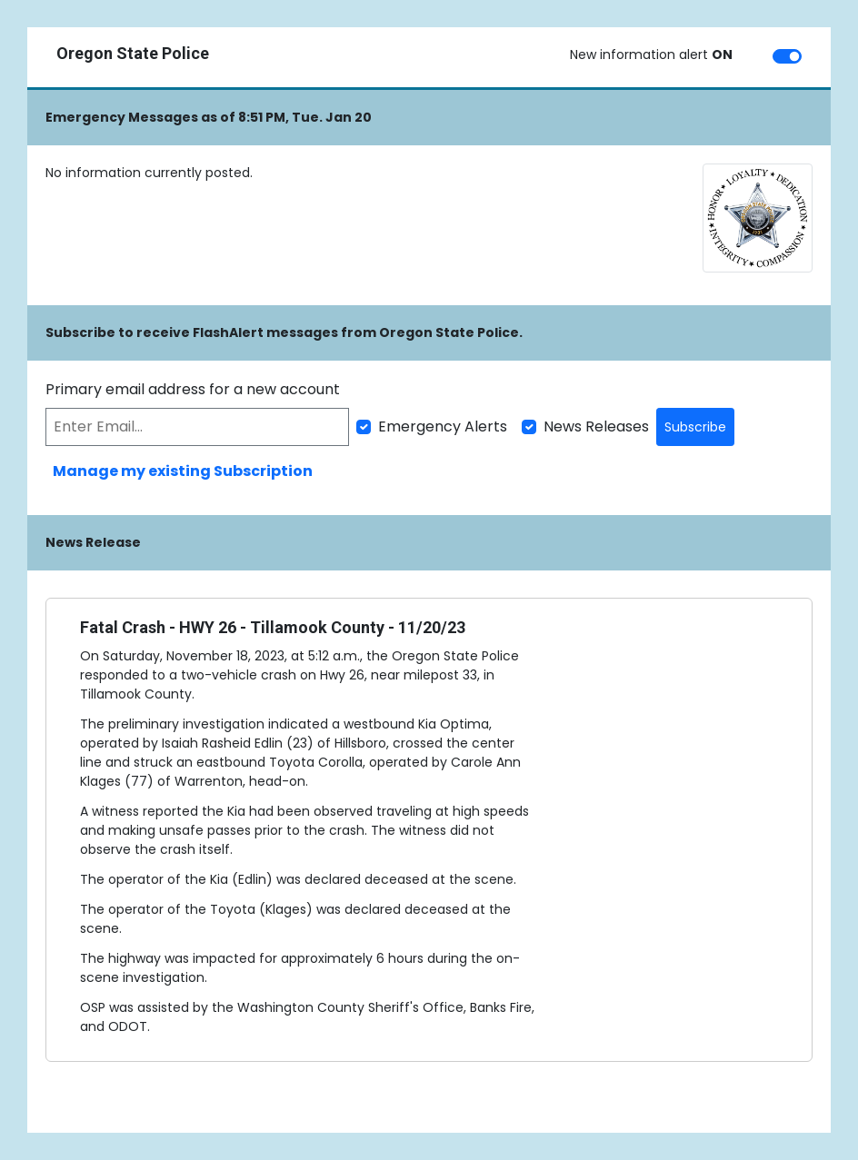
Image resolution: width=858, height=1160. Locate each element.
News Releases (596, 426)
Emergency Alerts (442, 426)
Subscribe (695, 427)
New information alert (651, 54)
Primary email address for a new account (192, 389)
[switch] (787, 56)
